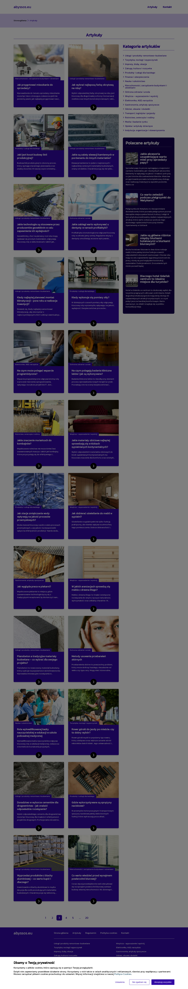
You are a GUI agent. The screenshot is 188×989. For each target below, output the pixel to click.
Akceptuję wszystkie (163, 982)
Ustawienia (120, 982)
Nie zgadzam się (139, 982)
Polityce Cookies (122, 974)
